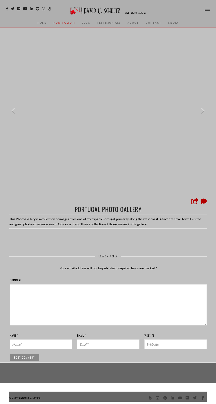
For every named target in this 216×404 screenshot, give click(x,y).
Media (173, 22)
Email (81, 335)
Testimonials (109, 22)
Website (149, 335)
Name (14, 335)
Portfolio (62, 22)
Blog (86, 22)
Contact (153, 22)
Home (42, 22)
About (133, 22)
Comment (15, 280)
